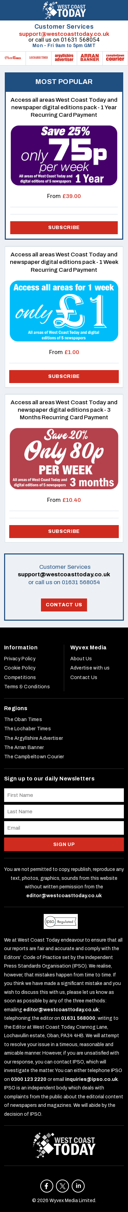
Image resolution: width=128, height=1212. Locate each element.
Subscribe (64, 376)
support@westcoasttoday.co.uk (64, 34)
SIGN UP (64, 844)
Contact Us (64, 604)
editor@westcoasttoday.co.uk (64, 895)
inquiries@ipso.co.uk (91, 1079)
